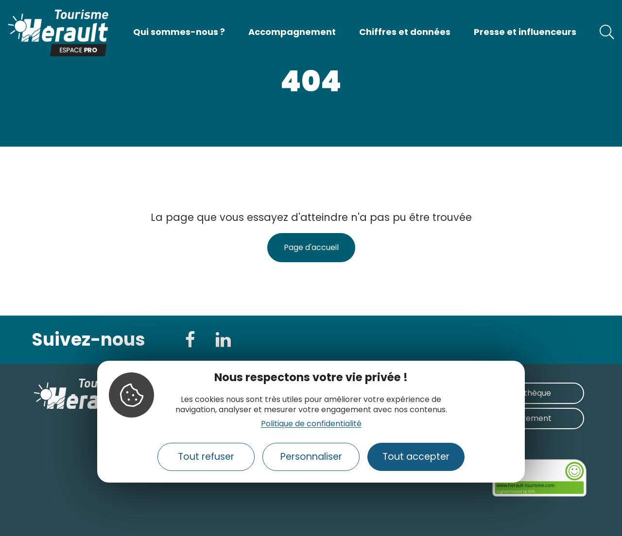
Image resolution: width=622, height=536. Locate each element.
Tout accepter (415, 456)
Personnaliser (311, 456)
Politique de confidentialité (311, 423)
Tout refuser (206, 456)
